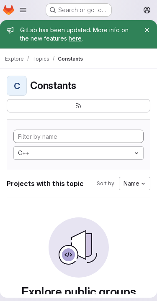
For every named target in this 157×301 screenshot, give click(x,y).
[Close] (147, 30)
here (75, 38)
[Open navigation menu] (23, 10)
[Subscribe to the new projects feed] (78, 105)
